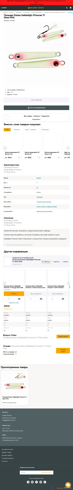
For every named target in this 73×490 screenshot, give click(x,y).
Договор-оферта (7, 455)
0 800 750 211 (7, 415)
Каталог (11, 12)
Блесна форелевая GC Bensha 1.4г (12, 153)
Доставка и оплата (7, 449)
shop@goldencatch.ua (8, 420)
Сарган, (43, 206)
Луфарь (54, 206)
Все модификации (37, 108)
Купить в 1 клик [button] (14, 302)
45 (37, 187)
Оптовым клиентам (7, 458)
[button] (4, 148)
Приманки (19, 12)
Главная (5, 12)
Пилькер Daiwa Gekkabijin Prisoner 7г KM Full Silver (56, 286)
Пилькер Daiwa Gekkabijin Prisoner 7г (55, 12)
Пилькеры (27, 12)
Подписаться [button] (46, 472)
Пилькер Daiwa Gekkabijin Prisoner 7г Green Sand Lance (35, 286)
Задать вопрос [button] (63, 336)
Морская (48, 202)
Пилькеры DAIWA (36, 12)
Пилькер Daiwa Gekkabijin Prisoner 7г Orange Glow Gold (13, 286)
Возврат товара (6, 452)
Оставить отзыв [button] (63, 350)
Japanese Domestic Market (44, 211)
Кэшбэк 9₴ (8, 309)
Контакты (5, 461)
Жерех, (39, 206)
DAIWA (39, 178)
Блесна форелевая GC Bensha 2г (32, 153)
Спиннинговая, (41, 202)
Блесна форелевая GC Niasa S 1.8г (52, 153)
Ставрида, (49, 206)
